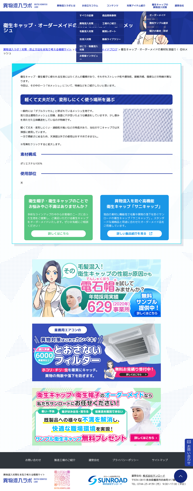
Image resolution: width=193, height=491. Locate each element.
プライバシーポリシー (125, 460)
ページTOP (180, 476)
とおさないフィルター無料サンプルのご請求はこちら (96, 352)
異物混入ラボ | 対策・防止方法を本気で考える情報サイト (25, 5)
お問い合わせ (189, 452)
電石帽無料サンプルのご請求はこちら (96, 288)
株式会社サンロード (154, 475)
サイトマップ (160, 460)
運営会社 (94, 460)
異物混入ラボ (25, 480)
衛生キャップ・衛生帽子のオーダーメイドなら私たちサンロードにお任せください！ (96, 417)
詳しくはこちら (58, 233)
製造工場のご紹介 (64, 460)
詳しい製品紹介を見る (134, 233)
